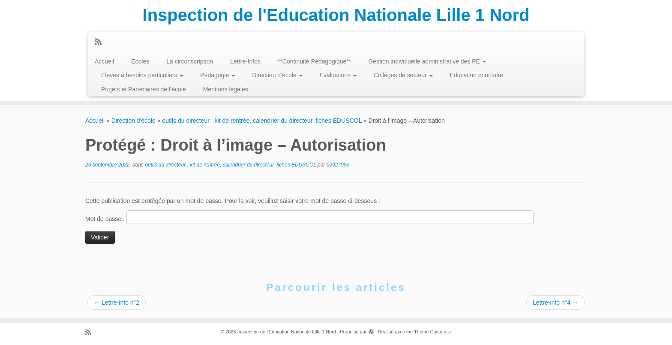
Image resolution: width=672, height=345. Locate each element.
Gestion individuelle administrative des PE (427, 61)
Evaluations (338, 75)
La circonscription (189, 61)
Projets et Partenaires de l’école (143, 89)
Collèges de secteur (403, 75)
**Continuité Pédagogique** (314, 61)
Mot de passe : (309, 217)
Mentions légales (225, 89)
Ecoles (140, 61)
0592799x (338, 165)
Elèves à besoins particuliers (142, 75)
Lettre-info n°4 (555, 302)
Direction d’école (277, 75)
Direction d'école (133, 120)
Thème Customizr (432, 331)
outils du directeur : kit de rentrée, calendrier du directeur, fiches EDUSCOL (262, 120)
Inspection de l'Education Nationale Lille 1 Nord (336, 15)
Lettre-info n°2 (116, 302)
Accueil (104, 61)
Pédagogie (217, 75)
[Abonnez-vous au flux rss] (101, 42)
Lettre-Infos (245, 61)
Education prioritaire (477, 75)
